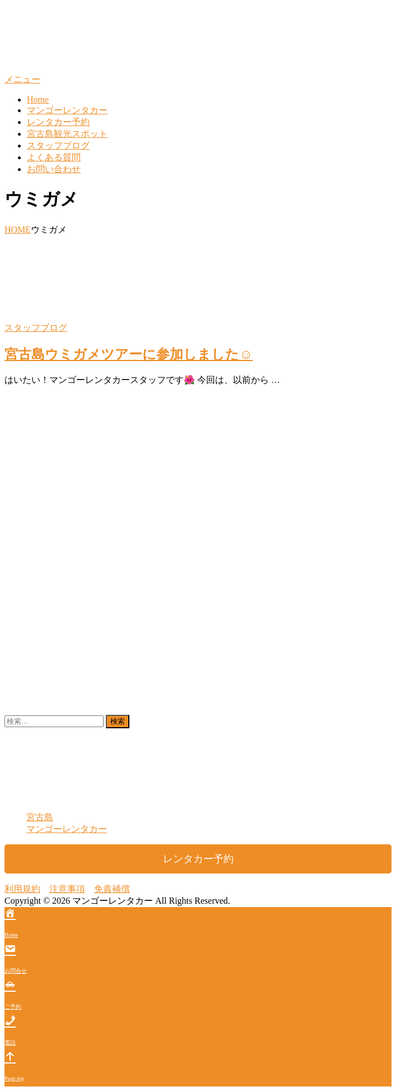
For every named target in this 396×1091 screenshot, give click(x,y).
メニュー (22, 79)
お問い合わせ (54, 169)
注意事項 (67, 889)
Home (38, 99)
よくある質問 (54, 157)
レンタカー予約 (58, 122)
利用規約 (22, 889)
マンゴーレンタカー (67, 110)
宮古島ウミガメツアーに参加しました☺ (128, 354)
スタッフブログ (58, 145)
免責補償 (112, 889)
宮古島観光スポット (67, 133)
